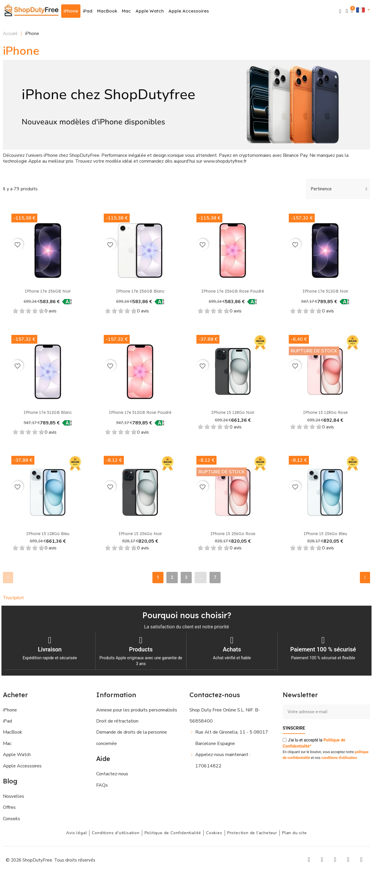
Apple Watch (150, 11)
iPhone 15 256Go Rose (232, 533)
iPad (87, 11)
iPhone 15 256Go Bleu (325, 533)
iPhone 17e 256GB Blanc (140, 291)
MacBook (107, 11)
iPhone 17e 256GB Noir (48, 291)
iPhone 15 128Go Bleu (47, 533)
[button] (340, 11)
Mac (126, 11)
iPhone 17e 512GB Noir (325, 291)
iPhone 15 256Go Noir (140, 533)
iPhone (71, 11)
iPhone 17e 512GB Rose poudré (140, 412)
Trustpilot (13, 598)
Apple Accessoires (188, 11)
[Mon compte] (346, 11)
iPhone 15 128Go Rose (325, 412)
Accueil (10, 33)
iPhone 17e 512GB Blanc (48, 412)
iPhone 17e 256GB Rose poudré (232, 291)
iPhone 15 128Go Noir (232, 412)
